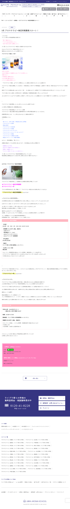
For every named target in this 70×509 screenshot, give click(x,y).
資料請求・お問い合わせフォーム (51, 403)
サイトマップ (60, 492)
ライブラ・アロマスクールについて (14, 14)
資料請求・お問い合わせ (37, 492)
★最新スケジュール (8, 360)
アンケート (44, 408)
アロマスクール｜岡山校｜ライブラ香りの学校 (12, 460)
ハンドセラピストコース (27, 429)
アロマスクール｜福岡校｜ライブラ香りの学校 (12, 465)
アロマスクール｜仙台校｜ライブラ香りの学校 (37, 439)
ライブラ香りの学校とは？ (7, 482)
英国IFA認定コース (5, 426)
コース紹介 (26, 14)
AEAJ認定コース (26, 426)
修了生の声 (54, 14)
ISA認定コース (16, 426)
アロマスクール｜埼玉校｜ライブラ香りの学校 (12, 445)
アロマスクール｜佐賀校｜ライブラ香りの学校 (37, 465)
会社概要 (48, 1)
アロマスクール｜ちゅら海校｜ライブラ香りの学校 (13, 468)
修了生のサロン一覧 (62, 14)
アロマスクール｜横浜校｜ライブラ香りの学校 (37, 448)
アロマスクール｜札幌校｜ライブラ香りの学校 (12, 439)
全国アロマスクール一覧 (36, 14)
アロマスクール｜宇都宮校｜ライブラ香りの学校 (37, 442)
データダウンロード (12, 492)
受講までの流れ (46, 14)
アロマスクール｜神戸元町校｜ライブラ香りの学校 (38, 457)
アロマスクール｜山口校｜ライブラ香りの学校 (12, 462)
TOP (3, 14)
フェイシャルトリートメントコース (40, 426)
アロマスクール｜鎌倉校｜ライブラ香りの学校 (37, 454)
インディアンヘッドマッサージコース (10, 429)
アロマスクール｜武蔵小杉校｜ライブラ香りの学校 (13, 451)
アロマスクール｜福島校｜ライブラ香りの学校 (12, 442)
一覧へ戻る (31, 378)
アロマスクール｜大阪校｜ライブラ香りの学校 (12, 454)
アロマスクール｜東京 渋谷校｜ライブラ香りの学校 (38, 445)
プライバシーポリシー (62, 1)
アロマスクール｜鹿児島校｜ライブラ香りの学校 (39, 468)
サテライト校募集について (59, 482)
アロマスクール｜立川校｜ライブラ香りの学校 (12, 448)
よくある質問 (54, 1)
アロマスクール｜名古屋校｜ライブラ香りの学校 (39, 451)
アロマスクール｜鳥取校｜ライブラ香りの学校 (37, 460)
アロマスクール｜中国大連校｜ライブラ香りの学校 (13, 471)
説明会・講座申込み (47, 398)
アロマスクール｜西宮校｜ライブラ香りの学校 (12, 457)
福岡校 (12, 27)
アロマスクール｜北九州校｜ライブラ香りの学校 (37, 462)
